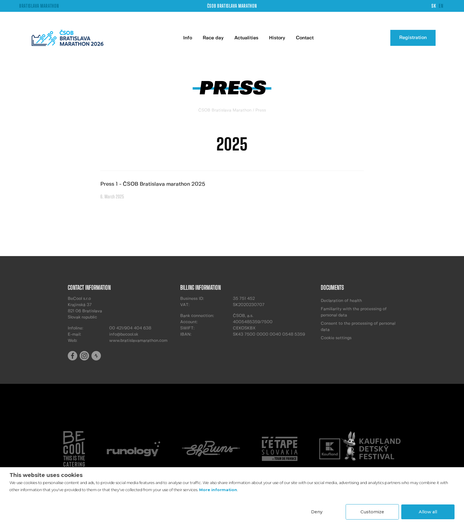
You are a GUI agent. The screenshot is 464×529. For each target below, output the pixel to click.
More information (218, 490)
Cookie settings (336, 338)
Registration (413, 37)
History (277, 38)
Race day (213, 38)
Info (187, 38)
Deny (317, 512)
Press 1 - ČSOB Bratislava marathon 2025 (152, 184)
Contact (305, 38)
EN (441, 6)
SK (433, 6)
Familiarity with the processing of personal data (354, 312)
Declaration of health (341, 301)
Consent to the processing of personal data (358, 326)
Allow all (428, 512)
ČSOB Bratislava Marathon (225, 110)
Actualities (246, 38)
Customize (372, 512)
